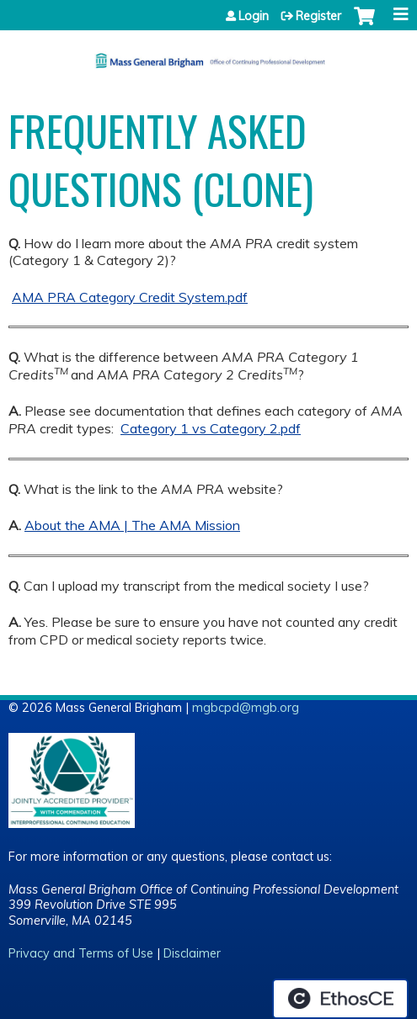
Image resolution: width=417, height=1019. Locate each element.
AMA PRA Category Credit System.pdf (130, 297)
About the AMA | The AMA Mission (132, 525)
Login (253, 16)
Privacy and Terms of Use (80, 953)
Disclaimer (192, 953)
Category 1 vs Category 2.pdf (210, 428)
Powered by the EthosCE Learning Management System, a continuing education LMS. (340, 999)
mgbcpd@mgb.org (245, 707)
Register (318, 16)
